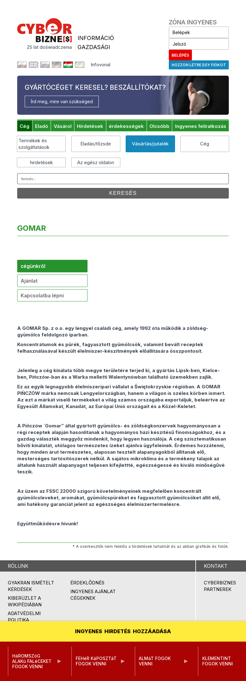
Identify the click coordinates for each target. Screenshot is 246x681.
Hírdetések (90, 126)
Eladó (41, 126)
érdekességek (126, 126)
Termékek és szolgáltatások (33, 144)
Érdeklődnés (87, 583)
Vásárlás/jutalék (150, 144)
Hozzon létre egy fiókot (199, 65)
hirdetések (41, 162)
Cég (24, 126)
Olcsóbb (159, 126)
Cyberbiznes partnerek (220, 586)
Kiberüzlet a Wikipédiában (25, 601)
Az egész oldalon (95, 162)
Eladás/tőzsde (95, 144)
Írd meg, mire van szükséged (62, 101)
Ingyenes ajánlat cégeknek (93, 594)
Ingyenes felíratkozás (200, 126)
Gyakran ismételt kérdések (31, 586)
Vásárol (63, 126)
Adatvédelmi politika (24, 616)
